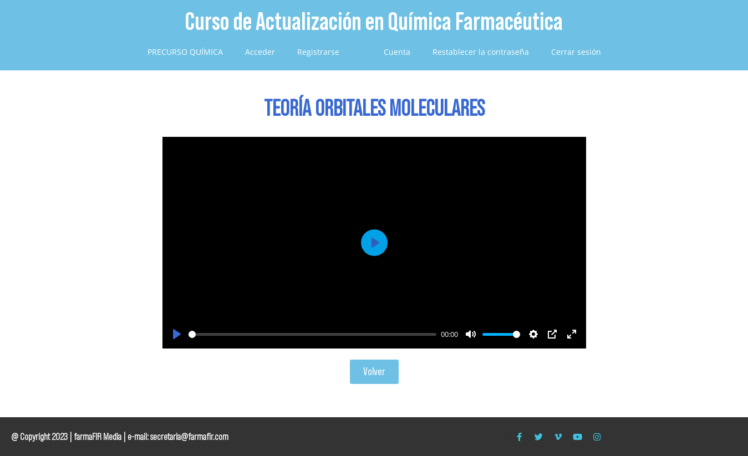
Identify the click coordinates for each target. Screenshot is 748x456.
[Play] (177, 334)
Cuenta (397, 52)
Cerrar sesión (576, 52)
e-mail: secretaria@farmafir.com (178, 437)
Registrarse (318, 52)
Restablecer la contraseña (480, 52)
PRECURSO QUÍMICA (185, 52)
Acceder (260, 52)
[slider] (313, 334)
